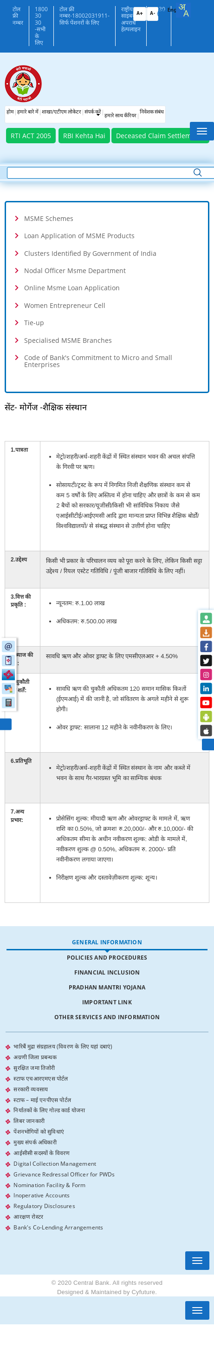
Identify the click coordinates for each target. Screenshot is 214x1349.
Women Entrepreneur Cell (64, 305)
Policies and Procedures (107, 958)
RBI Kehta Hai (84, 135)
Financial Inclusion (107, 972)
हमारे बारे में (28, 112)
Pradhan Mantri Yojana (107, 987)
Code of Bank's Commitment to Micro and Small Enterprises (98, 361)
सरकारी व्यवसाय (30, 1087)
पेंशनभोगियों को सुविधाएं (38, 1128)
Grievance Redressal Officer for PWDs (64, 1169)
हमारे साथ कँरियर (120, 116)
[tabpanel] (107, 1134)
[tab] (107, 218)
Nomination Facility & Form (49, 1179)
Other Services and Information (107, 1017)
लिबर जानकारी (29, 1118)
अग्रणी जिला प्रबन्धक (34, 1057)
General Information (107, 942)
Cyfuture (143, 1284)
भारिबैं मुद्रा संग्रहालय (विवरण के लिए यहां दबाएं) (62, 1046)
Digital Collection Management (54, 1159)
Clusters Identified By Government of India (90, 253)
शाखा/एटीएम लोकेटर (61, 112)
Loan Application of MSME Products (79, 235)
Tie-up (34, 322)
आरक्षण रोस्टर (28, 1210)
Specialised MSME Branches (68, 340)
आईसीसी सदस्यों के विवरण (41, 1149)
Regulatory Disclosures (44, 1200)
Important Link (107, 1002)
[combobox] (183, 10)
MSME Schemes (48, 218)
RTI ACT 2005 (31, 135)
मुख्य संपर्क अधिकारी (34, 1138)
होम (10, 112)
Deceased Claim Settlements (160, 135)
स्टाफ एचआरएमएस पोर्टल (40, 1077)
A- (152, 13)
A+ (139, 13)
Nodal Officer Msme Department (75, 270)
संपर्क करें (92, 112)
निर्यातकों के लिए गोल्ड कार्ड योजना (49, 1108)
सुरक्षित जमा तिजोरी (34, 1067)
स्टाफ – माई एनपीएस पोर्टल (42, 1098)
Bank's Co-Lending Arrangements (58, 1220)
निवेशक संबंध (152, 112)
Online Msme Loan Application (72, 287)
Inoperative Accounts (41, 1190)
